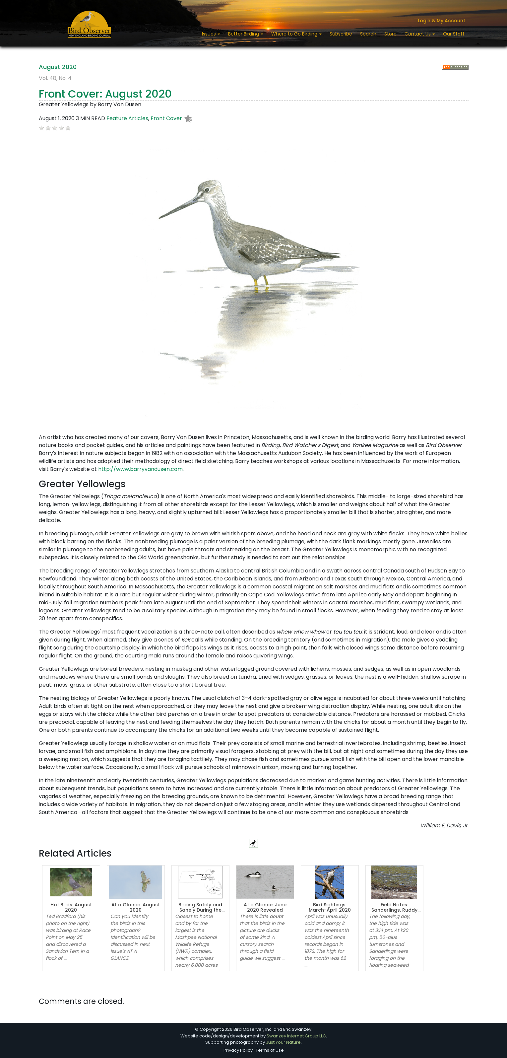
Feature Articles (127, 118)
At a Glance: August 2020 (135, 907)
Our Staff (454, 34)
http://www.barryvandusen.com (140, 469)
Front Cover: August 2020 (105, 93)
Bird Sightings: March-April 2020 (330, 907)
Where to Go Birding (295, 34)
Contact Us (418, 34)
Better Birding (244, 34)
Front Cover (166, 118)
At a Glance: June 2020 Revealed (265, 907)
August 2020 (58, 67)
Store (390, 34)
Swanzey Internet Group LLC (296, 1036)
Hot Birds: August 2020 (71, 907)
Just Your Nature (283, 1042)
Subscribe (341, 34)
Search (368, 34)
